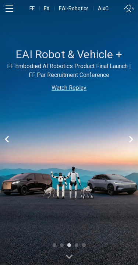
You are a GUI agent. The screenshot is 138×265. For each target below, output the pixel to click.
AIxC (103, 8)
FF (32, 8)
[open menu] (9, 8)
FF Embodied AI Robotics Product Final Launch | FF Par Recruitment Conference (69, 70)
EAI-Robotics (74, 8)
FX (47, 8)
